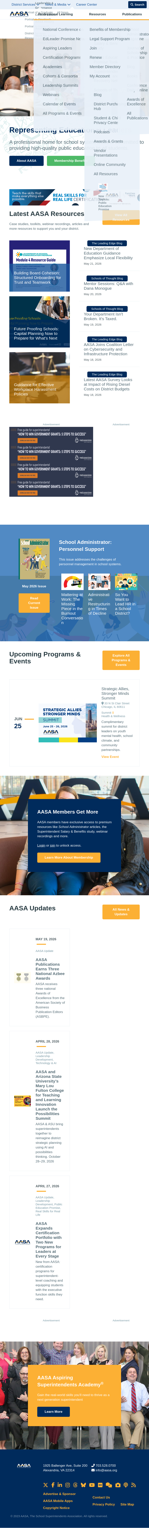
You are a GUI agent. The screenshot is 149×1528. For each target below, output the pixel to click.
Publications (95, 18)
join (52, 845)
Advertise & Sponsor (59, 1494)
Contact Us (101, 1497)
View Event (110, 757)
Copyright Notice (56, 1508)
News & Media (57, 4)
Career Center (86, 4)
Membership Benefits (71, 161)
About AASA (26, 161)
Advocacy (112, 18)
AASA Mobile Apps (58, 1501)
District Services (26, 4)
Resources (76, 18)
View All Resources (121, 217)
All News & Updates (121, 912)
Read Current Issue (34, 602)
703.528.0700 (106, 1465)
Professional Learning (51, 18)
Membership (130, 18)
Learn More (53, 1412)
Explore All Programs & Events (121, 660)
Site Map (127, 1504)
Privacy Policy (104, 1504)
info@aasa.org (106, 1470)
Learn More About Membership (69, 857)
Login (41, 845)
